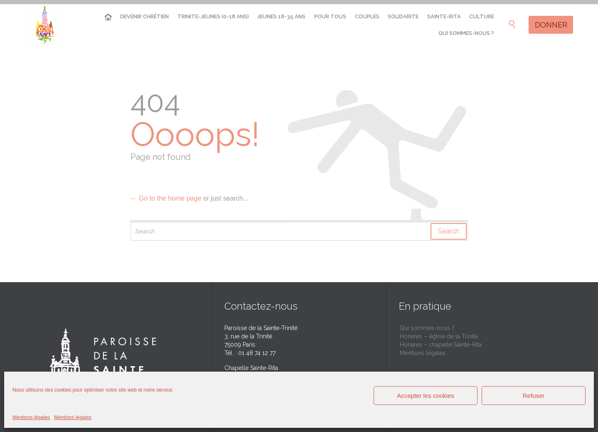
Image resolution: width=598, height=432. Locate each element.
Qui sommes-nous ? (427, 328)
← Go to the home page (166, 198)
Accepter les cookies (425, 395)
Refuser (534, 395)
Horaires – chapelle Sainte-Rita (441, 344)
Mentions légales (31, 417)
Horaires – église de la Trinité (439, 336)
